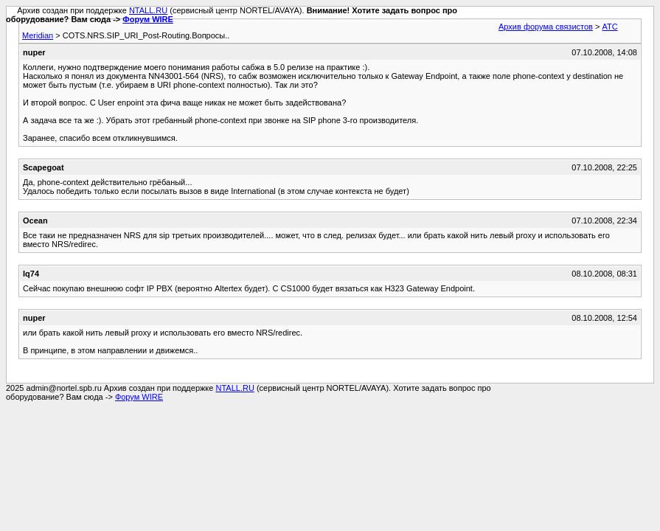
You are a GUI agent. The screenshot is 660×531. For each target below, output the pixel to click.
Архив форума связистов (546, 26)
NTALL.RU (148, 10)
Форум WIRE (147, 19)
